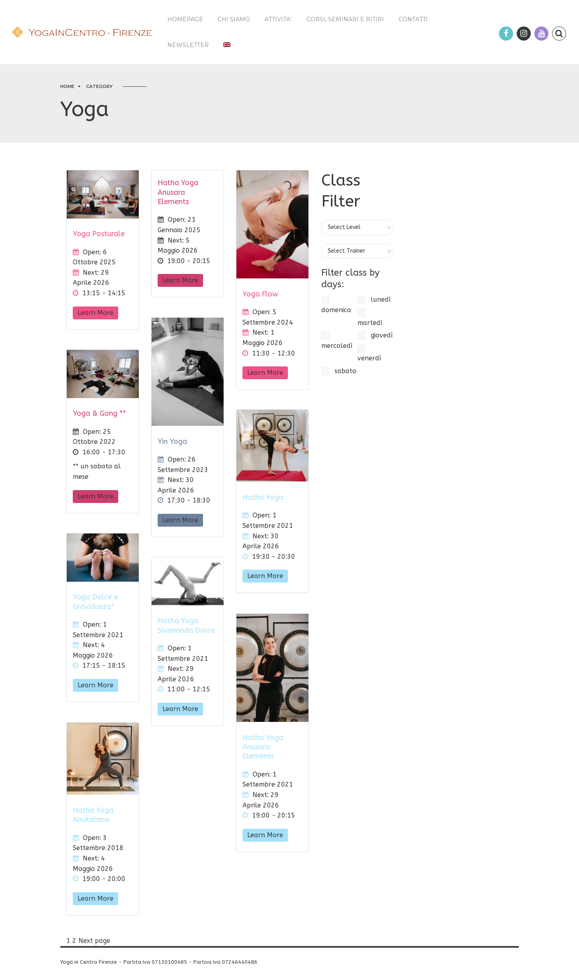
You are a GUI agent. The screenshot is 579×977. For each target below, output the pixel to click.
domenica (336, 305)
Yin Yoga (172, 441)
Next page (94, 940)
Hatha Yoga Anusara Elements (178, 192)
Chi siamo (234, 19)
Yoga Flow (260, 294)
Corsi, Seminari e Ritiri (345, 19)
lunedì (373, 300)
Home (67, 86)
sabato (338, 371)
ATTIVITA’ (278, 19)
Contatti (413, 19)
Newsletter (188, 45)
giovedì (374, 335)
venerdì (369, 353)
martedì (369, 318)
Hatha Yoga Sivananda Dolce (186, 625)
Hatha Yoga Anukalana (93, 815)
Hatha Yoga (262, 497)
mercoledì (336, 340)
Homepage (185, 19)
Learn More (95, 313)
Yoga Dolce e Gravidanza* (95, 602)
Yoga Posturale (99, 233)
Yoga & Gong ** (99, 413)
